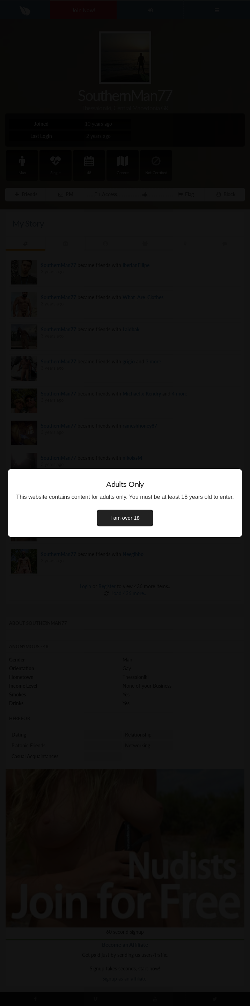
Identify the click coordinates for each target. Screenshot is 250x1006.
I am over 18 (125, 518)
